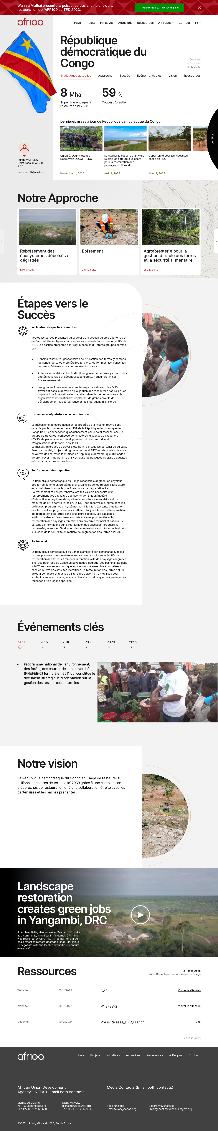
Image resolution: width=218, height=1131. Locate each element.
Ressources (145, 23)
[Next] (216, 241)
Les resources (192, 1038)
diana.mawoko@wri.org (76, 1105)
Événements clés (149, 75)
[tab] (24, 148)
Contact (184, 23)
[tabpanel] (32, 166)
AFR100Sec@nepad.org (31, 1105)
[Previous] (2, 241)
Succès (124, 75)
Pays (77, 23)
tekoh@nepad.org (125, 1109)
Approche (105, 75)
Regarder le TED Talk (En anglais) (160, 7)
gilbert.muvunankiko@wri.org (174, 1109)
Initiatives (107, 23)
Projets (90, 23)
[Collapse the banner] (199, 7)
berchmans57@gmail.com (31, 172)
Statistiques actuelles (75, 75)
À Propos (175, 1055)
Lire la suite (27, 269)
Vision (172, 75)
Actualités (125, 23)
